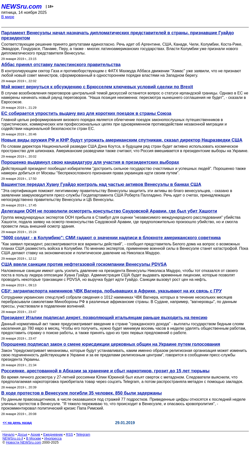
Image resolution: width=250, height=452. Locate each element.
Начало (8, 434)
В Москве (33, 438)
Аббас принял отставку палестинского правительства (60, 64)
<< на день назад (17, 423)
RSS (69, 434)
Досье (22, 434)
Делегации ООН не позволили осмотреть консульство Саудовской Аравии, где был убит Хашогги (109, 211)
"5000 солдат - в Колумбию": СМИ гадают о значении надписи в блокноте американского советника (111, 237)
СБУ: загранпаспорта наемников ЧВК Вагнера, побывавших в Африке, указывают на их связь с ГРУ (111, 291)
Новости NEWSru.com (23, 442)
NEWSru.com (21, 6)
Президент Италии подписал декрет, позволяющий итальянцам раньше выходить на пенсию (104, 317)
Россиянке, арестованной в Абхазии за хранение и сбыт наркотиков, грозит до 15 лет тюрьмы (105, 370)
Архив (35, 434)
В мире (7, 17)
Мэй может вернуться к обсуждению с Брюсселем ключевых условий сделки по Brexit (97, 86)
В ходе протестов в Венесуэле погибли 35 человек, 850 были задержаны (81, 393)
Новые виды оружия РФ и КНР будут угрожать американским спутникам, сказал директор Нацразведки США (121, 140)
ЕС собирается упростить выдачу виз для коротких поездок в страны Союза (86, 113)
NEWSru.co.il (12, 438)
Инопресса (53, 438)
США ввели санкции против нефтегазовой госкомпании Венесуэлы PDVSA (84, 264)
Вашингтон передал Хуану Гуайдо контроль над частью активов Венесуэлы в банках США (101, 184)
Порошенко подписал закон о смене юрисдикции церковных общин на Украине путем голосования (110, 344)
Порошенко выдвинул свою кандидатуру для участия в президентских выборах (90, 162)
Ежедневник (53, 434)
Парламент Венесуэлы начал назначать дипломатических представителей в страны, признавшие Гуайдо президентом (117, 35)
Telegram (83, 434)
